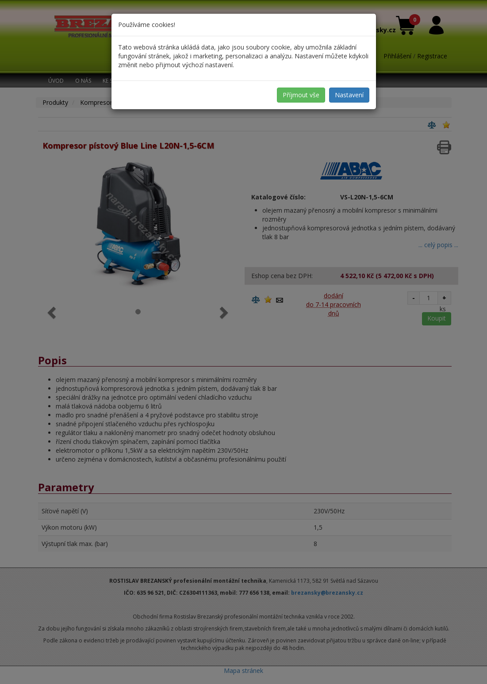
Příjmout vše (301, 95)
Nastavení (349, 95)
